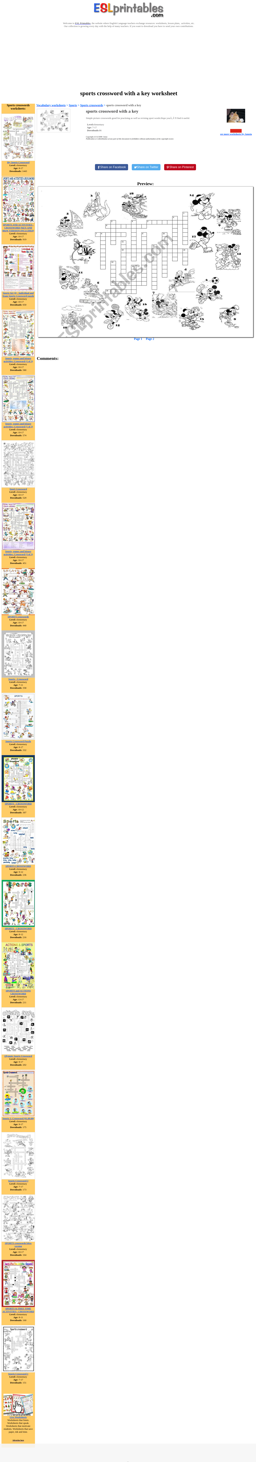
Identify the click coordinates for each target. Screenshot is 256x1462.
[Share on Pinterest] (180, 167)
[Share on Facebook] (111, 167)
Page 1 (138, 338)
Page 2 (150, 338)
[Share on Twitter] (146, 167)
